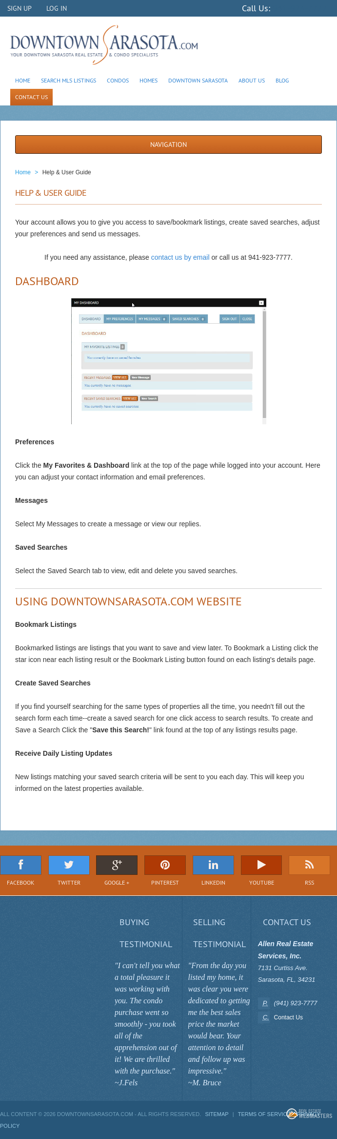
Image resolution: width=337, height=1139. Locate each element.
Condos (118, 80)
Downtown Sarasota (198, 80)
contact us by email (180, 257)
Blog (282, 80)
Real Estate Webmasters (309, 1113)
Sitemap (216, 1114)
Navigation (168, 144)
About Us (251, 80)
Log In (56, 8)
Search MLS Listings (68, 80)
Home (22, 80)
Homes (148, 80)
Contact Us (31, 97)
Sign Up (19, 8)
